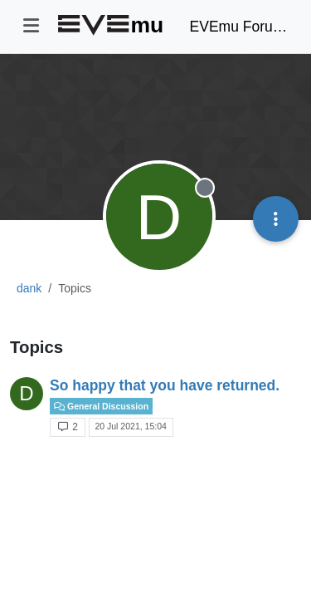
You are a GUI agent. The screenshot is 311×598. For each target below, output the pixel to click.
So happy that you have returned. (164, 385)
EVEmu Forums (239, 26)
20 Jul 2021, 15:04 (130, 426)
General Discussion (101, 406)
